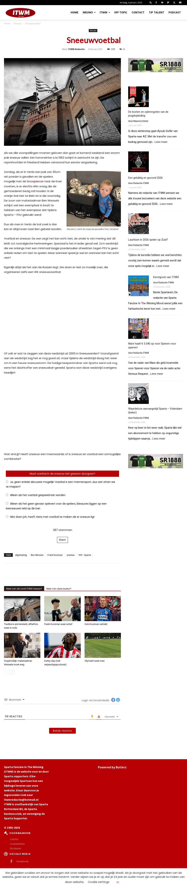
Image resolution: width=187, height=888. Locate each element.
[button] (150, 2)
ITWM (105, 12)
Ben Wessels (37, 555)
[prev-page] (6, 672)
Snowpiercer (35, 181)
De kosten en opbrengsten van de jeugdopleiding (148, 113)
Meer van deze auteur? (58, 588)
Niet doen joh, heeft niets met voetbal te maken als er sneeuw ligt (52, 517)
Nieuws (89, 12)
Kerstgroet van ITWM (166, 277)
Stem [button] (62, 540)
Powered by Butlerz (112, 767)
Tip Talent (156, 12)
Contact (138, 12)
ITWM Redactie (76, 49)
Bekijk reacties (62, 730)
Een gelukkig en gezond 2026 (145, 177)
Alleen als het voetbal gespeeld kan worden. (38, 495)
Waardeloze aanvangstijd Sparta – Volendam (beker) (155, 410)
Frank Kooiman (55, 555)
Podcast (175, 12)
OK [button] (117, 882)
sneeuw (71, 555)
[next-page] (12, 672)
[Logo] (20, 12)
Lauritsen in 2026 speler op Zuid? (148, 239)
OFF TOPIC (120, 12)
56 (122, 49)
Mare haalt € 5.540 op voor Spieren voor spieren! (152, 345)
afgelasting (21, 555)
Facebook (22, 861)
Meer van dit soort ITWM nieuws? (24, 588)
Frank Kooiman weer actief (58, 624)
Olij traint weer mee (94, 660)
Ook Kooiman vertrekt (96, 624)
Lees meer (161, 142)
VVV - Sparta (85, 555)
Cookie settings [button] (98, 882)
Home (74, 12)
